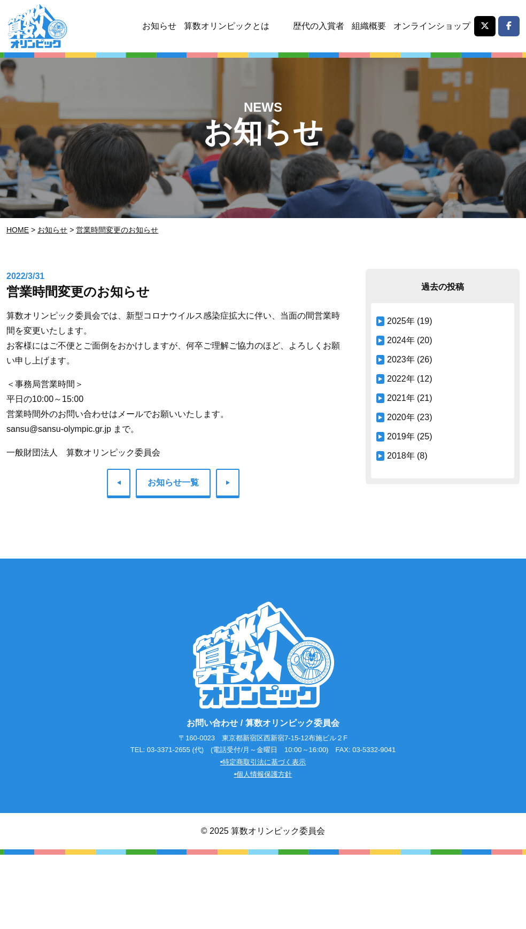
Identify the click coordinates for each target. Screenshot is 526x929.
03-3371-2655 (168, 750)
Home (17, 230)
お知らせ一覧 (173, 482)
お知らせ (159, 25)
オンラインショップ (431, 25)
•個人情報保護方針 (263, 774)
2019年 (401, 436)
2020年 (401, 417)
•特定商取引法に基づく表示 (263, 762)
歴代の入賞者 (318, 25)
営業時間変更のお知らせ (117, 230)
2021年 (401, 397)
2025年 (401, 321)
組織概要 (369, 25)
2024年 (401, 340)
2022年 (401, 378)
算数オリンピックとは (226, 25)
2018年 (401, 455)
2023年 (401, 359)
